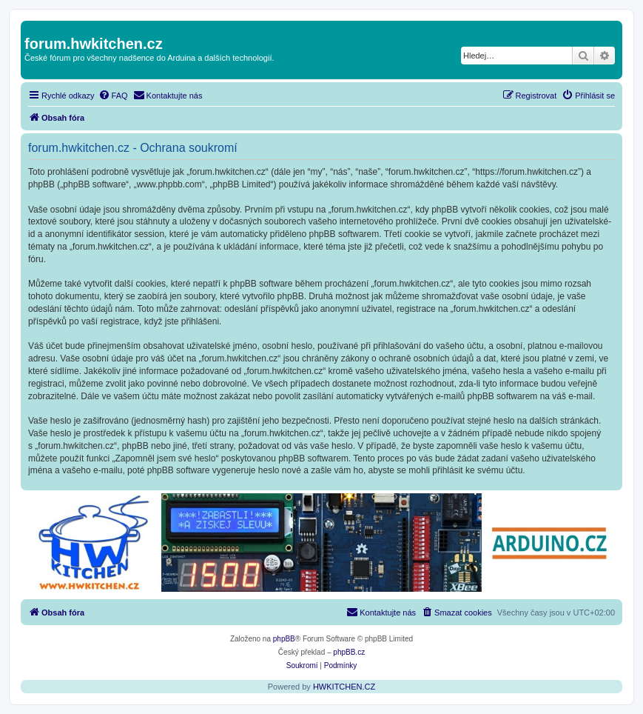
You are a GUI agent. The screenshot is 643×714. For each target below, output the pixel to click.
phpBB (284, 639)
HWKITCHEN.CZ (344, 686)
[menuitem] (113, 95)
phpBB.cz (349, 652)
